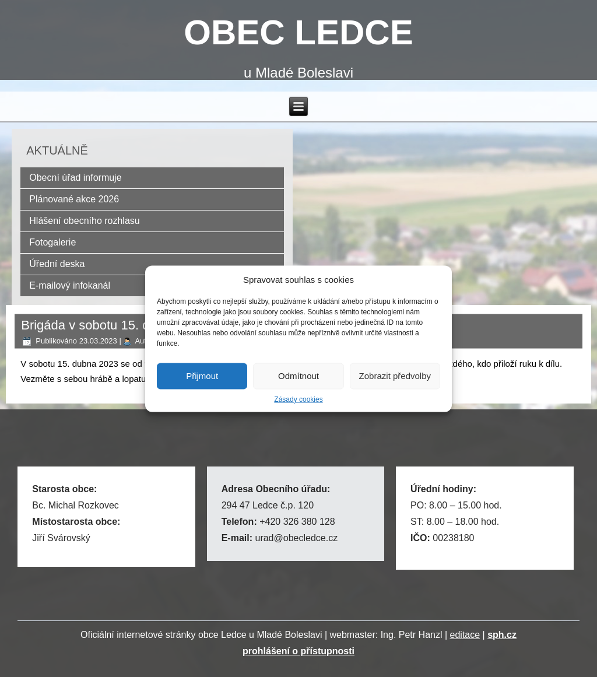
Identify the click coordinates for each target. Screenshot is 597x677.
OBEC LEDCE (298, 32)
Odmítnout (298, 376)
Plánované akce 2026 (74, 199)
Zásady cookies (298, 399)
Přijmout (202, 376)
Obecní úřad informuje (75, 178)
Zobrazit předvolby (395, 376)
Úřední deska (57, 264)
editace (465, 635)
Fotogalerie (52, 242)
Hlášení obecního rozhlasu (84, 221)
